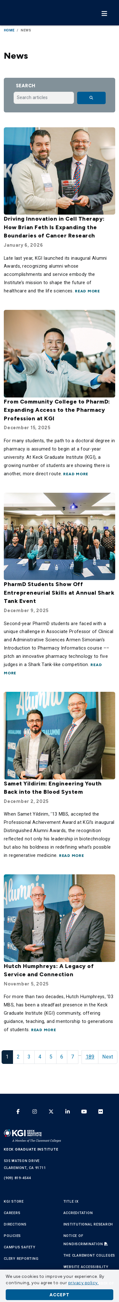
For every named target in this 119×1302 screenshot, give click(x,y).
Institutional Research (88, 1224)
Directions (15, 1224)
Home (9, 30)
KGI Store (14, 1201)
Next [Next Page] (107, 1057)
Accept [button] (59, 1294)
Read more (87, 291)
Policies (12, 1236)
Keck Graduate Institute (31, 1149)
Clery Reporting (21, 1259)
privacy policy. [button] (83, 1282)
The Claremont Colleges (89, 1255)
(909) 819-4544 (17, 1178)
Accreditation (78, 1213)
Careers (12, 1213)
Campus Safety (20, 1247)
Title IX (71, 1201)
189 (90, 1057)
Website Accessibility (86, 1267)
